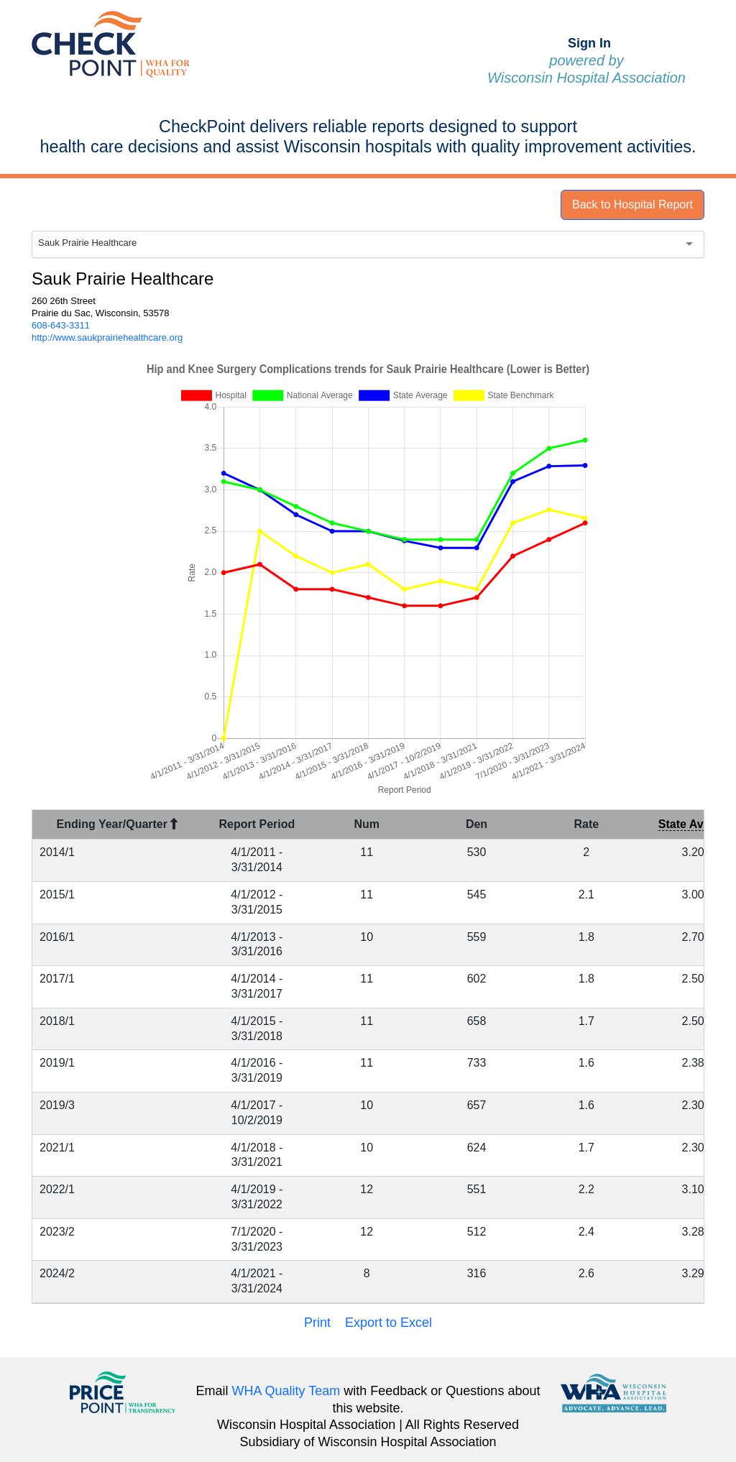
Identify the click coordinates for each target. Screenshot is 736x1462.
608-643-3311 (61, 325)
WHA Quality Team (286, 1391)
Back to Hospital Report (632, 204)
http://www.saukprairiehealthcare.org (107, 337)
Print (317, 1322)
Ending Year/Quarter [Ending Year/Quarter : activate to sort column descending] (117, 824)
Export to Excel (388, 1322)
